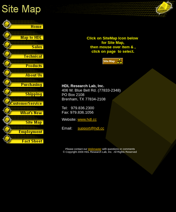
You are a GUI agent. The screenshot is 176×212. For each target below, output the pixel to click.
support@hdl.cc (91, 128)
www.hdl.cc (87, 119)
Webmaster (94, 149)
